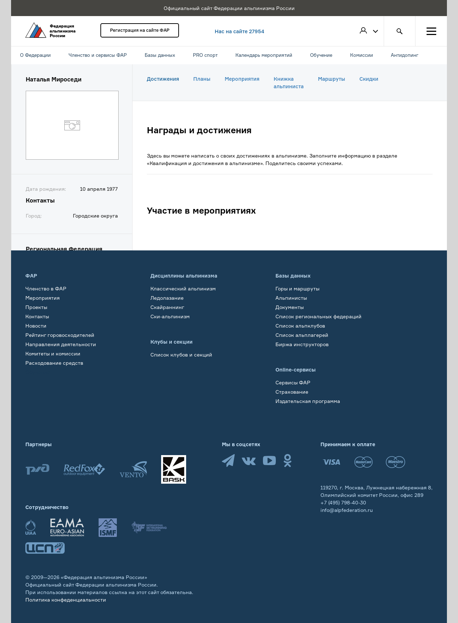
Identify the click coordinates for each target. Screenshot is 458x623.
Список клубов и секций (181, 355)
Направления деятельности (60, 344)
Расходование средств (54, 363)
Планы (201, 79)
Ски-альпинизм (170, 316)
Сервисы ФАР (292, 382)
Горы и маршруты (297, 288)
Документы (289, 307)
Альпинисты (291, 298)
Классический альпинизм (183, 288)
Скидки (368, 79)
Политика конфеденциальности (65, 600)
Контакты (37, 316)
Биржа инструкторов (302, 344)
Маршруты (331, 79)
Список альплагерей (301, 335)
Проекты (36, 307)
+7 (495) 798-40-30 (343, 502)
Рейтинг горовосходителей (59, 335)
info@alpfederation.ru (346, 510)
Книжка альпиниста (289, 82)
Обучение (37, 372)
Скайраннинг (167, 307)
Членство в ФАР (45, 288)
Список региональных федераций (318, 316)
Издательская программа (307, 401)
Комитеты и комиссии (52, 353)
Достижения (163, 79)
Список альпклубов (300, 326)
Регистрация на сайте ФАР (139, 30)
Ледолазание (167, 298)
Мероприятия (242, 79)
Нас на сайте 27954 (239, 31)
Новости (35, 326)
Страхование (291, 392)
